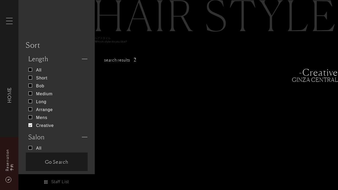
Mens (37, 117)
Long (37, 101)
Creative (41, 125)
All (35, 70)
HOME (9, 95)
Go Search (56, 162)
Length (38, 59)
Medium (40, 94)
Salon (36, 137)
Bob (36, 86)
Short (37, 78)
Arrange (40, 109)
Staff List (56, 182)
